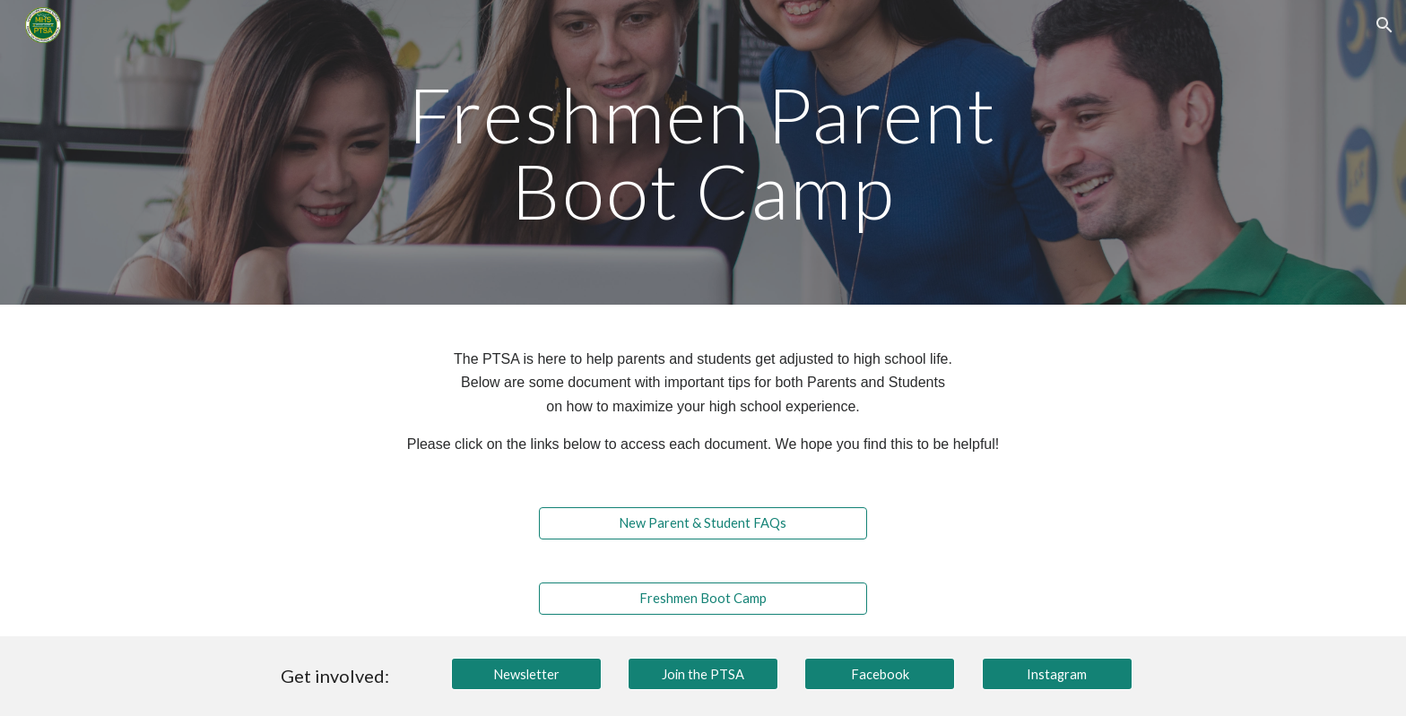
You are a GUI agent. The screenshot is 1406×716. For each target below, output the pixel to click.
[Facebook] (879, 673)
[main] (703, 153)
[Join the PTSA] (703, 673)
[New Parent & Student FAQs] (702, 523)
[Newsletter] (526, 673)
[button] (1384, 25)
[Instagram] (1057, 673)
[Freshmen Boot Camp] (702, 598)
